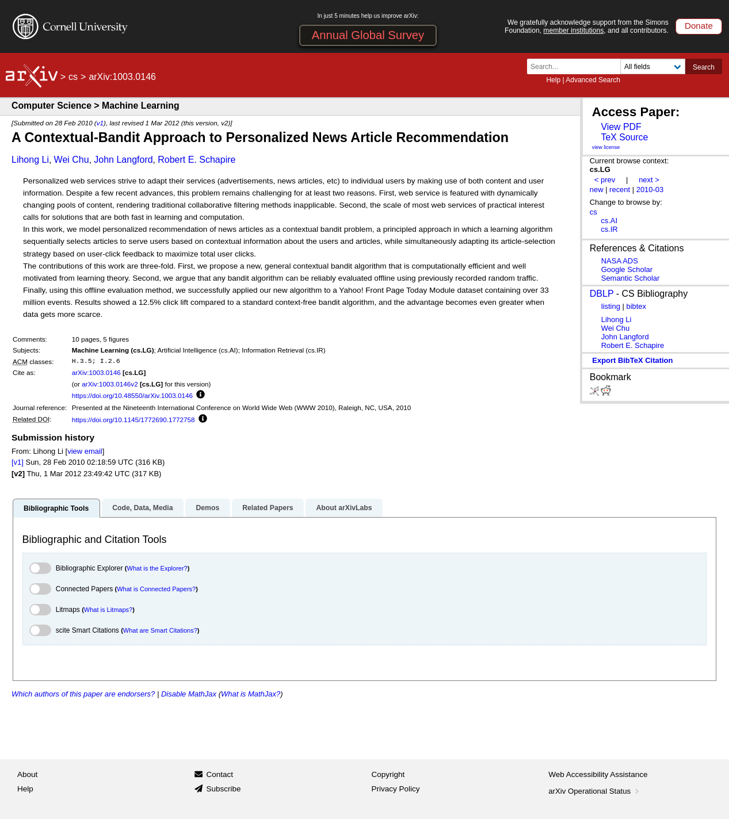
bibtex (636, 306)
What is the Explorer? (157, 568)
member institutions (573, 30)
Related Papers (267, 508)
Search (704, 67)
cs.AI (609, 220)
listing (610, 306)
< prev (604, 179)
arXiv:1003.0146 (96, 372)
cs (73, 77)
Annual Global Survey (368, 35)
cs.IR (609, 229)
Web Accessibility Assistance (597, 774)
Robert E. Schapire (196, 159)
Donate (699, 25)
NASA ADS (619, 261)
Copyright (388, 774)
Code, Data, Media (142, 508)
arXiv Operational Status (594, 791)
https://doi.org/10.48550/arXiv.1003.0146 (132, 395)
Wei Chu (71, 159)
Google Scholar (626, 269)
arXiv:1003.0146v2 (110, 384)
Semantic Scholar (630, 278)
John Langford (123, 159)
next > (649, 179)
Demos (207, 508)
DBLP (602, 293)
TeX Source (624, 137)
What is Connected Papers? (156, 588)
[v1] (18, 462)
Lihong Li (30, 159)
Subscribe (223, 788)
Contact (219, 774)
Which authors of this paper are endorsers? (83, 694)
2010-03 (650, 189)
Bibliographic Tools (56, 508)
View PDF (621, 127)
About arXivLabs (344, 508)
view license (606, 147)
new (597, 189)
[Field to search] (652, 66)
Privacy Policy (396, 788)
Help (553, 80)
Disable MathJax (188, 694)
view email (84, 451)
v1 (100, 123)
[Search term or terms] (577, 66)
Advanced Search (593, 80)
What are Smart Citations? (160, 630)
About (27, 774)
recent (619, 189)
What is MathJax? (250, 694)
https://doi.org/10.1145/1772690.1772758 (133, 419)
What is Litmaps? (108, 609)
